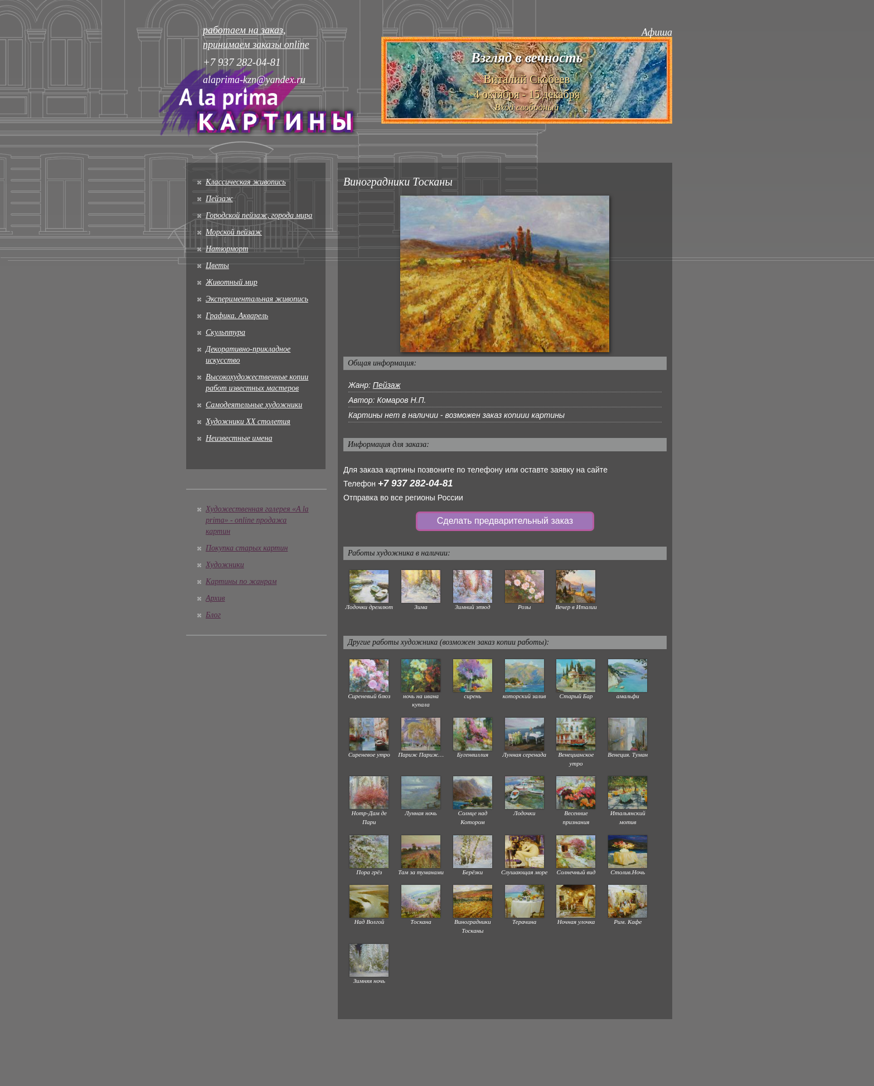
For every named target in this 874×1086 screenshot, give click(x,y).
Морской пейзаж (234, 232)
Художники (225, 565)
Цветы (217, 265)
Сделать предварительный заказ (505, 520)
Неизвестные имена (239, 438)
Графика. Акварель (237, 315)
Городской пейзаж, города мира (259, 215)
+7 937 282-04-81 (415, 483)
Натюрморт (227, 249)
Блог (213, 615)
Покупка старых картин (247, 548)
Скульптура (225, 332)
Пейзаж (219, 198)
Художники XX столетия (248, 421)
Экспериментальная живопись (257, 299)
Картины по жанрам (241, 581)
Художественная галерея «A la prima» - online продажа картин (257, 520)
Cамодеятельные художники (254, 405)
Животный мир (232, 282)
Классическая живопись (246, 182)
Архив (215, 598)
